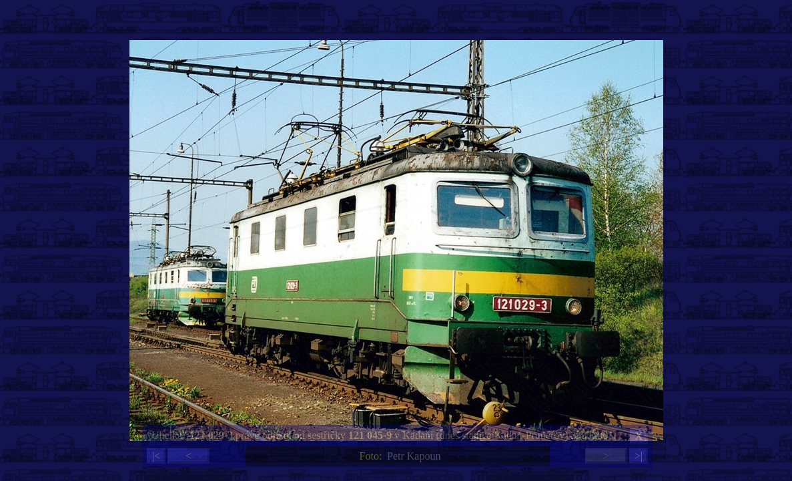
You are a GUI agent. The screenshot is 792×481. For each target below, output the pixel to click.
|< (156, 456)
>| (639, 456)
